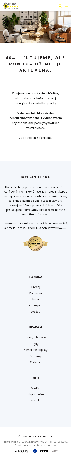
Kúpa (35, 299)
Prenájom (35, 293)
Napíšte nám (35, 394)
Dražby (35, 311)
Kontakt (35, 400)
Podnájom (35, 305)
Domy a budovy (35, 337)
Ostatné (35, 362)
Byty (36, 344)
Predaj (35, 287)
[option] (35, 27)
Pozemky (36, 356)
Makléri (35, 388)
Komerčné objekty (35, 350)
